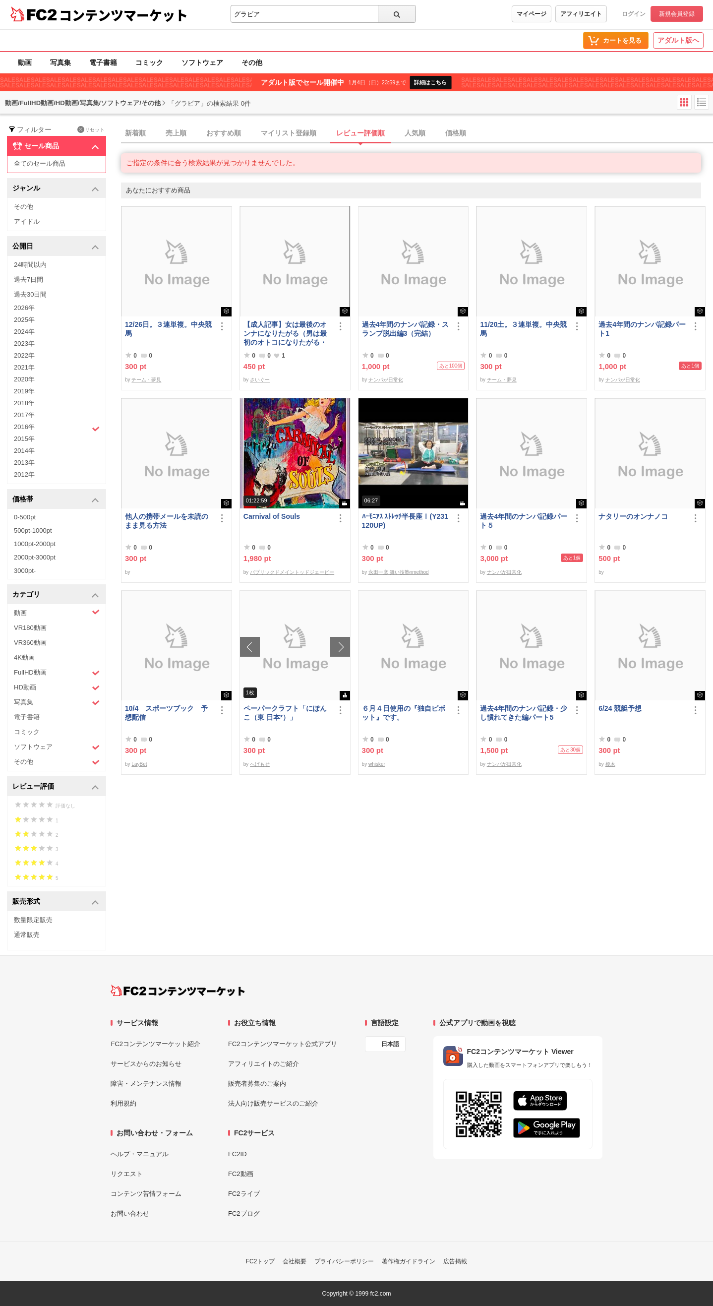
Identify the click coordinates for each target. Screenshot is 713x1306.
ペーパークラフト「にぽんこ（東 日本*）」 (285, 712)
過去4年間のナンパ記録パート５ (523, 520)
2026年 (24, 307)
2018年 (24, 403)
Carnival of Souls (271, 516)
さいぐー (260, 379)
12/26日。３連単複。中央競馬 (168, 328)
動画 (25, 62)
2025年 (24, 319)
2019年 (24, 391)
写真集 (60, 62)
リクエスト (127, 1174)
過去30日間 (30, 294)
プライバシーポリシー (344, 1261)
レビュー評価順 (360, 133)
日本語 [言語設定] (390, 1044)
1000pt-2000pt (35, 544)
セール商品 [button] (55, 146)
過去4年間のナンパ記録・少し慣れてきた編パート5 (523, 712)
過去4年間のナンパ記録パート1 (642, 328)
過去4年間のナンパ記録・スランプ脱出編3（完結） (405, 328)
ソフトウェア (202, 62)
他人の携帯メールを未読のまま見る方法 (166, 520)
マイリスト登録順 (288, 133)
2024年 (24, 331)
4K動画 (24, 657)
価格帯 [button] (55, 499)
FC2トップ (260, 1261)
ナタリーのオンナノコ (633, 516)
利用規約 (123, 1103)
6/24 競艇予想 (620, 708)
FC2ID (237, 1154)
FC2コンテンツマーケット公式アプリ (282, 1044)
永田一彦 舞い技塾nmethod (398, 572)
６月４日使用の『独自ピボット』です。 (403, 712)
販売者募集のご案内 (257, 1083)
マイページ (531, 13)
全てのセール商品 (39, 163)
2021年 (24, 367)
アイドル (27, 221)
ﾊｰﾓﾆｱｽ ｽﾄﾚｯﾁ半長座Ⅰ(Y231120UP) (405, 520)
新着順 (135, 133)
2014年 (24, 450)
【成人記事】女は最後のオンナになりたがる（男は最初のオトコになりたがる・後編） (285, 333)
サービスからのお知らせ (146, 1063)
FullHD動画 (57, 673)
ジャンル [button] (55, 188)
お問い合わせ (130, 1213)
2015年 (24, 438)
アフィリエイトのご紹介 (263, 1063)
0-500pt (25, 517)
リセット (91, 129)
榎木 (610, 764)
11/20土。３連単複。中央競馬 (523, 328)
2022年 (24, 355)
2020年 (24, 379)
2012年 (24, 474)
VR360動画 (30, 642)
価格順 (455, 133)
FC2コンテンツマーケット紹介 (155, 1044)
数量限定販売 (33, 920)
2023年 (24, 343)
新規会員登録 (677, 13)
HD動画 (57, 688)
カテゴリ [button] (55, 595)
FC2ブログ (244, 1213)
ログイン (634, 13)
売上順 (176, 133)
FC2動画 (240, 1174)
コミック (149, 62)
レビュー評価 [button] (55, 787)
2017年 (24, 415)
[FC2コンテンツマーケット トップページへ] (178, 990)
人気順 (415, 133)
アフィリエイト (581, 13)
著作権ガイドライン (408, 1261)
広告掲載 (455, 1261)
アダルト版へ (678, 40)
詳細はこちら (430, 82)
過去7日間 (28, 279)
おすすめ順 (223, 133)
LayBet (139, 764)
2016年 (57, 428)
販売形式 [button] (55, 902)
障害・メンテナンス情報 (146, 1083)
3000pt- (25, 570)
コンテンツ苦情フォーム (146, 1193)
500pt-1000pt (33, 530)
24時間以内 (30, 264)
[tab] (417, 133)
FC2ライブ (244, 1193)
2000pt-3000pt (35, 557)
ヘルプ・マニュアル (140, 1154)
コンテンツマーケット (123, 14)
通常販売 (27, 934)
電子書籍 (103, 62)
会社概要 (294, 1261)
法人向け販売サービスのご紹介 (273, 1103)
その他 (251, 62)
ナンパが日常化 (385, 379)
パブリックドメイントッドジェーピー (292, 572)
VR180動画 (30, 627)
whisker (376, 764)
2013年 (24, 462)
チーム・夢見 (146, 379)
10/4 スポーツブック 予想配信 (166, 712)
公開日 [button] (55, 246)
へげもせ (260, 764)
